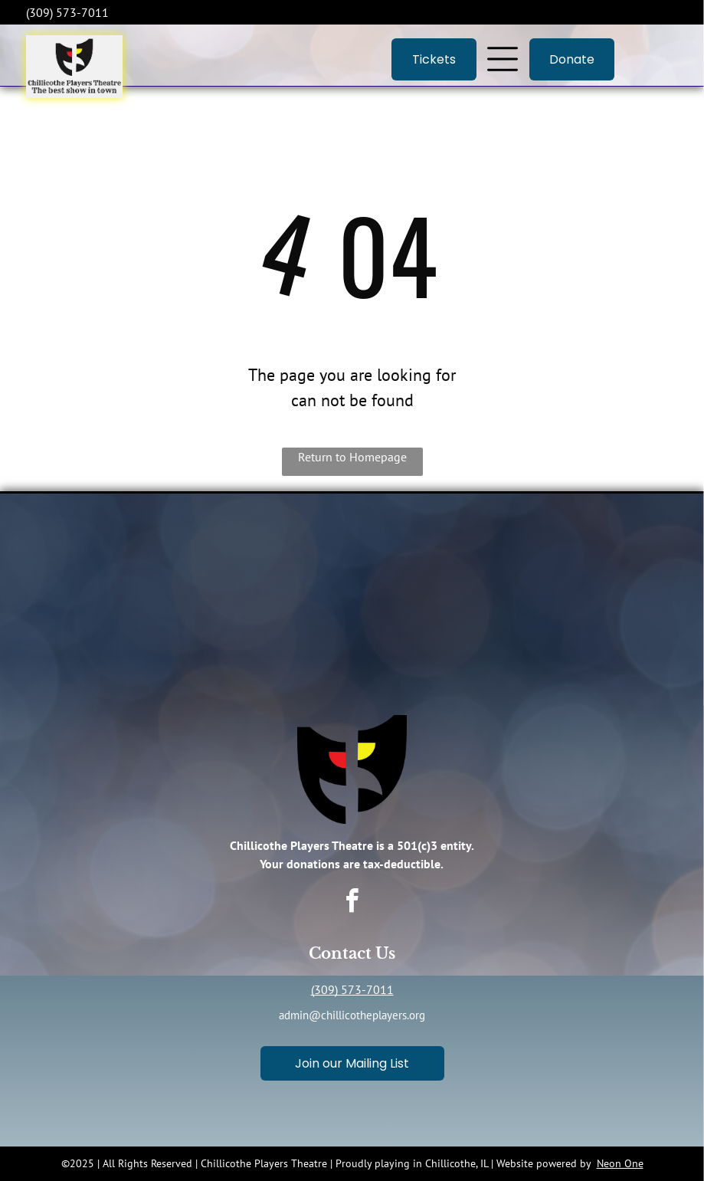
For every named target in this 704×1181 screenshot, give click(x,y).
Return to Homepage (352, 456)
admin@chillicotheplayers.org (352, 1015)
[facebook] (352, 903)
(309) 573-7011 (352, 989)
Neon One (620, 1163)
